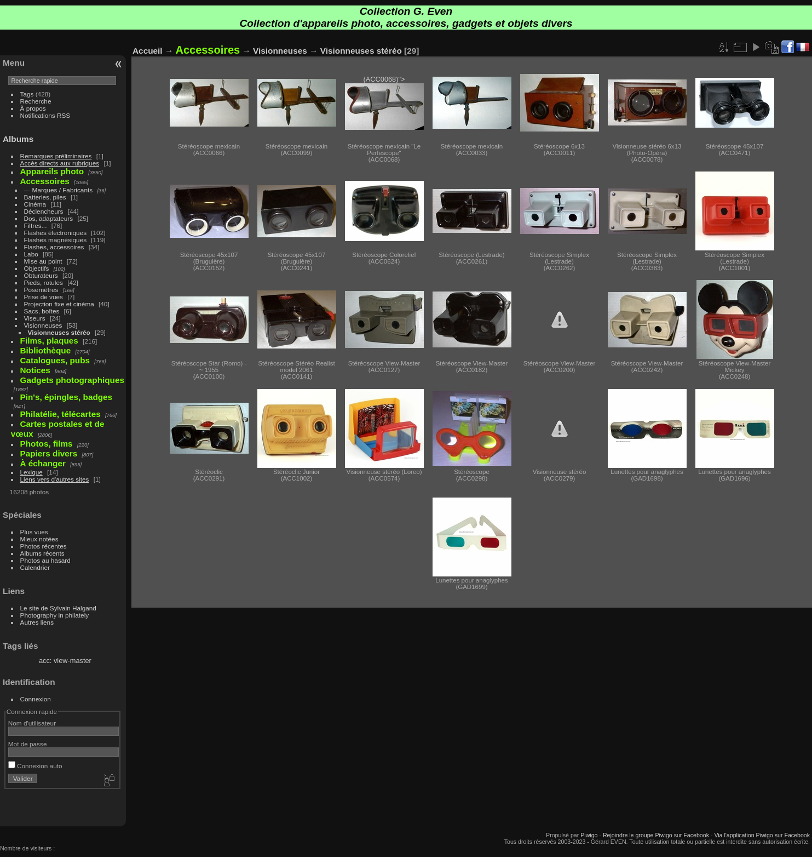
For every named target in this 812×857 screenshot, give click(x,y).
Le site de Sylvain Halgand (58, 608)
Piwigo (588, 835)
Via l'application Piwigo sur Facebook (762, 835)
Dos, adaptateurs (48, 218)
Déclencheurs (44, 211)
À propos (33, 108)
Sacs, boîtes (42, 311)
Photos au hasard (45, 560)
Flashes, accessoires (54, 246)
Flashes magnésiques (55, 239)
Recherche (35, 101)
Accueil (148, 50)
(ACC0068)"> (384, 102)
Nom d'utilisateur (32, 723)
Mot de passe (27, 743)
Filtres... (35, 225)
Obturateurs (41, 275)
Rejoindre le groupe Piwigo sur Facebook (656, 835)
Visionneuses (43, 325)
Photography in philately (54, 615)
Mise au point (43, 261)
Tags (27, 94)
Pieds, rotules (43, 282)
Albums (18, 139)
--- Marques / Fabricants (58, 189)
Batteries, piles (45, 197)
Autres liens (37, 622)
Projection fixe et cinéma (59, 303)
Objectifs (36, 268)
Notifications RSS (45, 115)
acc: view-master (65, 660)
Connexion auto (35, 765)
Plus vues (34, 531)
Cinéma (35, 204)
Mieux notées (39, 538)
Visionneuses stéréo (59, 332)
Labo (31, 254)
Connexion (35, 698)
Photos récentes (43, 546)
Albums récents (42, 553)
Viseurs (34, 318)
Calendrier (35, 567)
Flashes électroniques (55, 232)
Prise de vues (43, 296)
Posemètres (41, 289)
